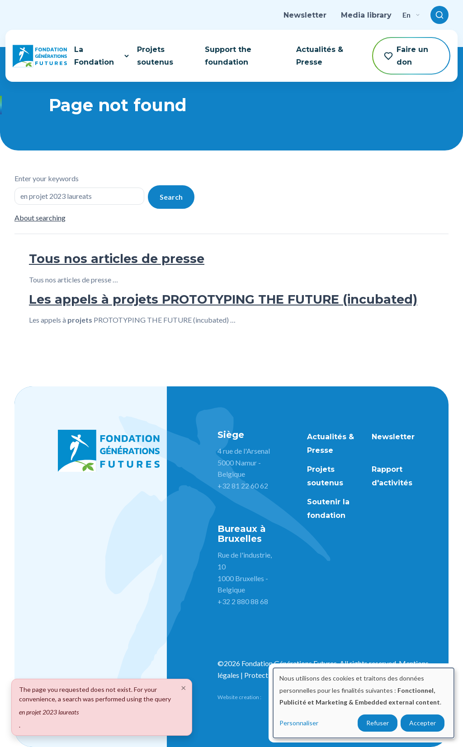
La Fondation (102, 55)
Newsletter (304, 15)
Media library (366, 15)
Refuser (377, 723)
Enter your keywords (46, 178)
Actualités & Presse (319, 55)
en (411, 14)
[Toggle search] (439, 15)
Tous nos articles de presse (116, 258)
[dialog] (363, 703)
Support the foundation (228, 55)
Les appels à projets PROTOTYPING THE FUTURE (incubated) (223, 299)
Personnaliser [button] (298, 723)
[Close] (183, 687)
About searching (40, 217)
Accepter (422, 723)
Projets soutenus (155, 55)
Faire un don (406, 55)
